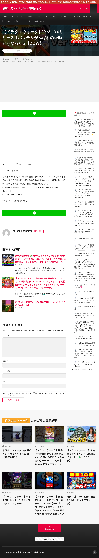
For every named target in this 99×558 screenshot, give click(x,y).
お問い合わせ (39, 21)
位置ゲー (17, 21)
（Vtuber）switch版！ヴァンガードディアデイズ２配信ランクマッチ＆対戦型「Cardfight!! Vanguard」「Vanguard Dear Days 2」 (84, 181)
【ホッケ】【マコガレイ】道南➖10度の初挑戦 (83, 337)
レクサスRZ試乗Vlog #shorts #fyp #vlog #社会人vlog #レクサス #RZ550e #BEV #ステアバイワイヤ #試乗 (84, 214)
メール (6, 371)
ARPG (21, 16)
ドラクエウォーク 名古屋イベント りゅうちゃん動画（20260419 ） (84, 247)
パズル (7, 21)
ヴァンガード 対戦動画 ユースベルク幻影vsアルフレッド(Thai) (84, 204)
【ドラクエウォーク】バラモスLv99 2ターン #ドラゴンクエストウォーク (16, 500)
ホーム (5, 16)
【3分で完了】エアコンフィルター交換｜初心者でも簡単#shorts (84, 223)
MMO (30, 16)
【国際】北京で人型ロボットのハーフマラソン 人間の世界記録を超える (84, 170)
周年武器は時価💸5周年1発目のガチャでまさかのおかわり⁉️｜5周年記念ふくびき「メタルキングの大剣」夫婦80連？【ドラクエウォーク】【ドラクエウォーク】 (40, 258)
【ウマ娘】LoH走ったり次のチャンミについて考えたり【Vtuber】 (84, 364)
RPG (39, 16)
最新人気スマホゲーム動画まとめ (31, 552)
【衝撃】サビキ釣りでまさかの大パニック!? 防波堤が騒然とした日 (84, 143)
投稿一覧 (37, 231)
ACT (14, 16)
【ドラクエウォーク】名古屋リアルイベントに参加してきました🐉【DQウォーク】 (81, 455)
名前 (5, 361)
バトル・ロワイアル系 (82, 16)
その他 (27, 21)
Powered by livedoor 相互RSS (82, 370)
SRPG (54, 16)
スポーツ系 (64, 16)
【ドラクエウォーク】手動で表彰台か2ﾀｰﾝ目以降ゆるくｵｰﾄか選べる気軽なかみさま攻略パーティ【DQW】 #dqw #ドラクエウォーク (84, 277)
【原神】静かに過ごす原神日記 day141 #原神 (84, 254)
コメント (6, 335)
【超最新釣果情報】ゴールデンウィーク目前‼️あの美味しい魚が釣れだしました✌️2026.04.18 (84, 133)
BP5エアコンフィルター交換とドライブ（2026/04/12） (84, 231)
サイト (5, 381)
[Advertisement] (49, 82)
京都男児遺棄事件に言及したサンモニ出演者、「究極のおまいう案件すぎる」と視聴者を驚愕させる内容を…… (84, 161)
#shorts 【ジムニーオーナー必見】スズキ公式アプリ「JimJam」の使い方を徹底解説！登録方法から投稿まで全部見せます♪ (84, 264)
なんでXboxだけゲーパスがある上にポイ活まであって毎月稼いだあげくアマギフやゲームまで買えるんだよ (84, 123)
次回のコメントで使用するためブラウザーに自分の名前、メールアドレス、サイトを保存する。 (33, 394)
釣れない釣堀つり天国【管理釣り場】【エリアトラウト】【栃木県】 (84, 315)
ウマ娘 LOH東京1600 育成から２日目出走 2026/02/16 (84, 344)
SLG (46, 16)
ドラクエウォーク (23, 50)
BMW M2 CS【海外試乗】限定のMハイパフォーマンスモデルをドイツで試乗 (84, 300)
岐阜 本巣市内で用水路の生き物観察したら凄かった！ (84, 150)
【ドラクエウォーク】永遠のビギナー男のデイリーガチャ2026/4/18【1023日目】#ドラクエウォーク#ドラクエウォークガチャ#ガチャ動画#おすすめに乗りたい (49, 505)
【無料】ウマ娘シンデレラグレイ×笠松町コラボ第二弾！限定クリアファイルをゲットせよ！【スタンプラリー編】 (84, 354)
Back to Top (49, 529)
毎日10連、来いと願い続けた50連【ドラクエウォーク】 (81, 500)
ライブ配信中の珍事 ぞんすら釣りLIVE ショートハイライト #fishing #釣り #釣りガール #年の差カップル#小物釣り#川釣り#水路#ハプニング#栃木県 (84, 327)
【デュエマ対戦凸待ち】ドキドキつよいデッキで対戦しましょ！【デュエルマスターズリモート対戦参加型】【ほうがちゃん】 (84, 194)
